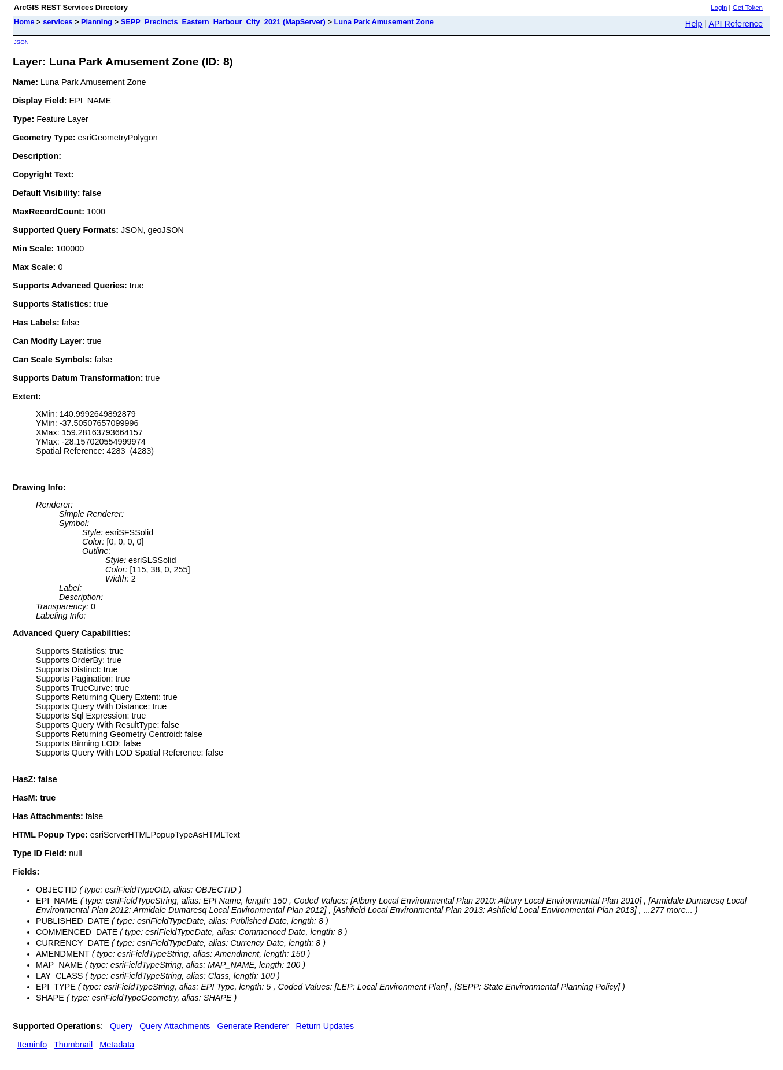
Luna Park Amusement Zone (383, 21)
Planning (96, 21)
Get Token (748, 7)
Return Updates (325, 1026)
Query (121, 1026)
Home (24, 21)
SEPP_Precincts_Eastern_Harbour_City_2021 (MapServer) (223, 21)
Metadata (116, 1044)
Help (694, 23)
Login (719, 7)
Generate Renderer (253, 1026)
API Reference (735, 23)
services (57, 21)
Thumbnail (73, 1044)
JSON (21, 42)
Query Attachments (174, 1026)
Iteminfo (32, 1044)
